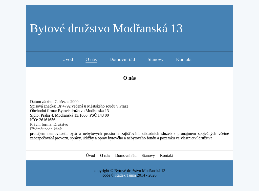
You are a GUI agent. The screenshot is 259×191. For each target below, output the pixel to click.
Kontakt (184, 59)
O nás (91, 59)
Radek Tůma (125, 175)
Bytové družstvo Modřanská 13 (106, 28)
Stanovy (156, 59)
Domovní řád (122, 59)
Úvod (67, 59)
